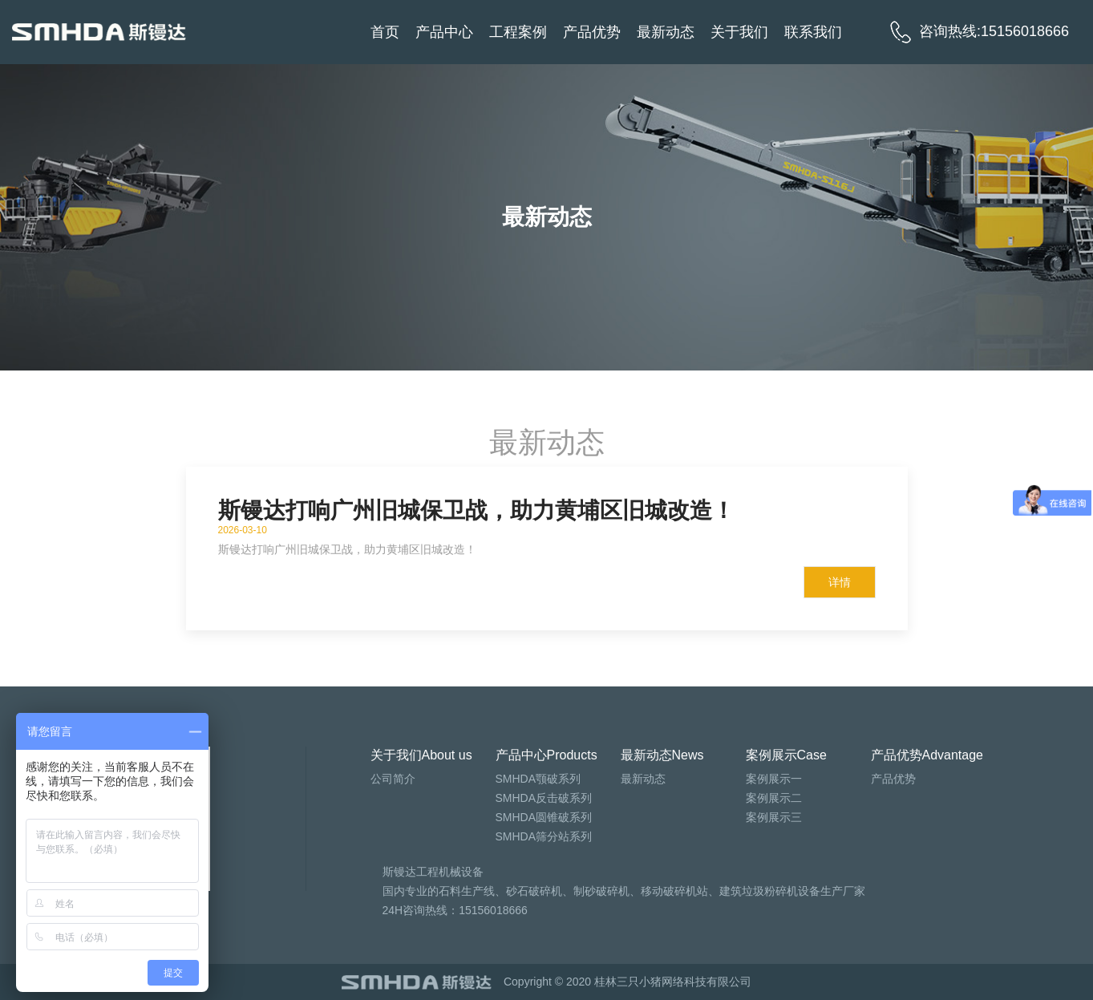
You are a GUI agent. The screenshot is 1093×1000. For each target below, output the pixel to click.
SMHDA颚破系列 (538, 778)
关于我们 (739, 32)
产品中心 (444, 32)
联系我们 (813, 32)
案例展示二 (774, 797)
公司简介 (392, 778)
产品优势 (592, 32)
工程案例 (518, 32)
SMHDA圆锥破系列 (544, 817)
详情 (839, 582)
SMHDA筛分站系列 (544, 836)
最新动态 (665, 32)
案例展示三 (774, 817)
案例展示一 (774, 778)
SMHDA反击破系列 (544, 797)
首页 (384, 32)
